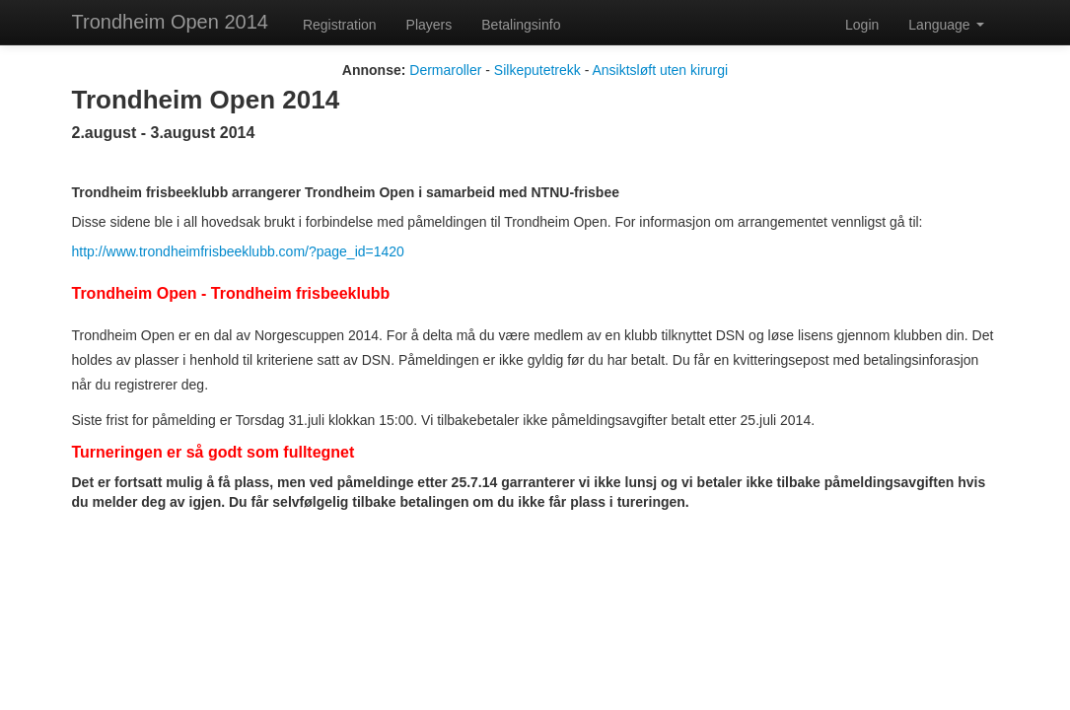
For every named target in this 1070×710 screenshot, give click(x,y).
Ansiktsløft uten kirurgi (660, 70)
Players (429, 25)
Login (862, 25)
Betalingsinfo (520, 25)
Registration (340, 25)
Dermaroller (445, 70)
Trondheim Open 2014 (170, 22)
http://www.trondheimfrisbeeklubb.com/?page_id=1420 (238, 251)
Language (945, 25)
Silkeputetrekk (537, 70)
